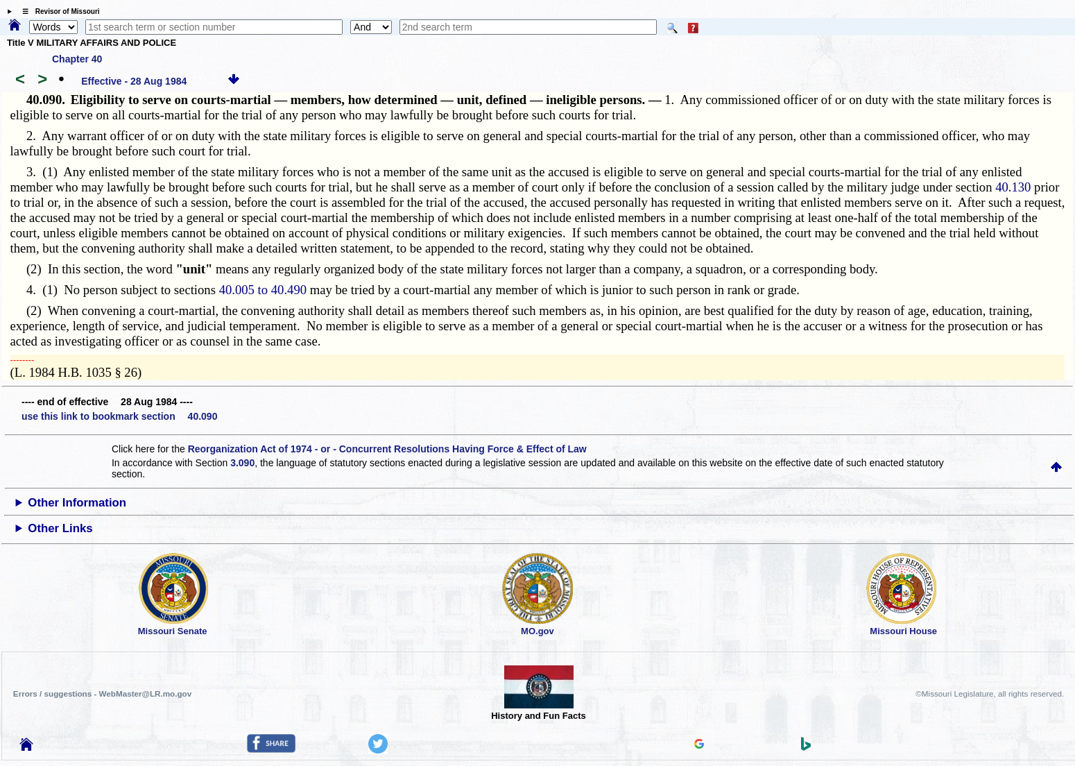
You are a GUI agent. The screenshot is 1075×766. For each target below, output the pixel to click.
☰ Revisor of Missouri (57, 11)
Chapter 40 (77, 59)
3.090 (242, 462)
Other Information (77, 502)
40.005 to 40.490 (263, 289)
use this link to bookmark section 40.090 (119, 416)
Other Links (60, 528)
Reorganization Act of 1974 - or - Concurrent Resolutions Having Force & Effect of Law (387, 448)
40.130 (1013, 187)
